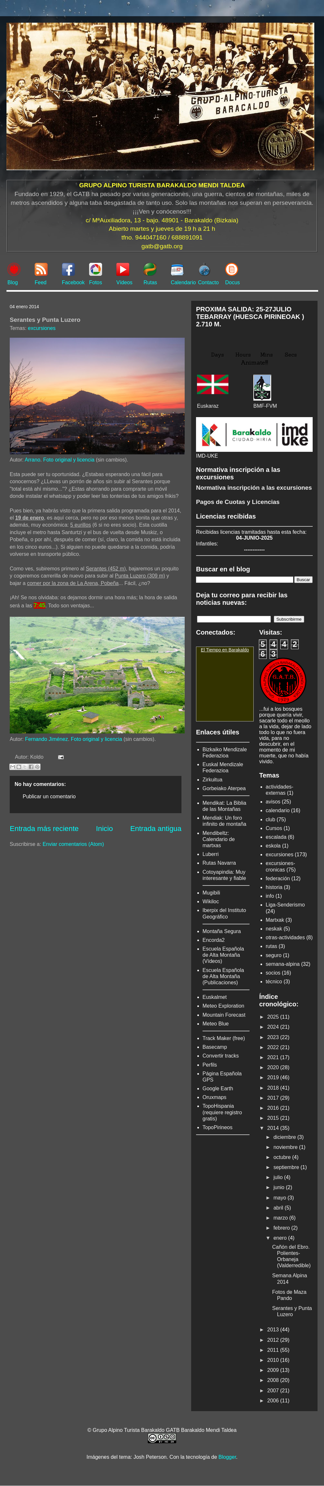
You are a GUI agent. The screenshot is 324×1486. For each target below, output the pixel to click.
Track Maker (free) (223, 1038)
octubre (282, 1157)
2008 (273, 1380)
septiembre (287, 1167)
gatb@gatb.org (161, 246)
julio (278, 1177)
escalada (276, 837)
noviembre (286, 1147)
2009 (273, 1370)
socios (273, 973)
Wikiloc (210, 901)
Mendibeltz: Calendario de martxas (218, 839)
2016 (273, 1108)
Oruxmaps (214, 1097)
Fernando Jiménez (46, 739)
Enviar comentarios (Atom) (73, 844)
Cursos (274, 828)
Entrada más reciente (44, 829)
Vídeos (124, 282)
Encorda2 (213, 940)
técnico (274, 981)
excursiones (41, 328)
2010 (273, 1360)
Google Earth (217, 1088)
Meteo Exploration (223, 1006)
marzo (281, 1218)
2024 (273, 1027)
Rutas (150, 282)
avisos (273, 801)
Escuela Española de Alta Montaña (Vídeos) (223, 955)
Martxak (275, 920)
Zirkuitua (212, 779)
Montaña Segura (221, 931)
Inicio (104, 829)
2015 (273, 1118)
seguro (274, 955)
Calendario (183, 282)
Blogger (227, 1457)
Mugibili (211, 892)
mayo (280, 1197)
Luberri (210, 854)
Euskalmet (214, 997)
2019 (273, 1077)
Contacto (208, 282)
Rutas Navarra (219, 863)
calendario (278, 810)
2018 (273, 1088)
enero (280, 1238)
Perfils (209, 1065)
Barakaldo (238, 649)
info (270, 896)
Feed (40, 282)
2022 (273, 1047)
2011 (273, 1350)
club (270, 819)
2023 (273, 1037)
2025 (273, 1017)
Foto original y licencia (68, 459)
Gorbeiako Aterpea (224, 788)
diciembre (285, 1137)
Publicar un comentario (49, 796)
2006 (273, 1400)
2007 (273, 1390)
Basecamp (214, 1047)
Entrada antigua (155, 829)
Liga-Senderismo (285, 904)
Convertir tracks (220, 1056)
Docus (232, 282)
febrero (282, 1228)
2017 (273, 1098)
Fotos (95, 282)
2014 (273, 1128)
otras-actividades (285, 937)
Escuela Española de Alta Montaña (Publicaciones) (223, 976)
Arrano (32, 459)
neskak (274, 928)
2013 (273, 1329)
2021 (273, 1057)
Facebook (73, 282)
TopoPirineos (217, 1127)
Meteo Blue (215, 1023)
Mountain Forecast (224, 1015)
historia (274, 887)
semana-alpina (283, 964)
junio (279, 1187)
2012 (273, 1340)
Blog (12, 282)
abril (279, 1208)
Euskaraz (208, 406)
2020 (273, 1067)
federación (278, 878)
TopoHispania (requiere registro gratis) (222, 1112)
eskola (273, 845)
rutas (271, 946)
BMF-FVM (265, 406)
